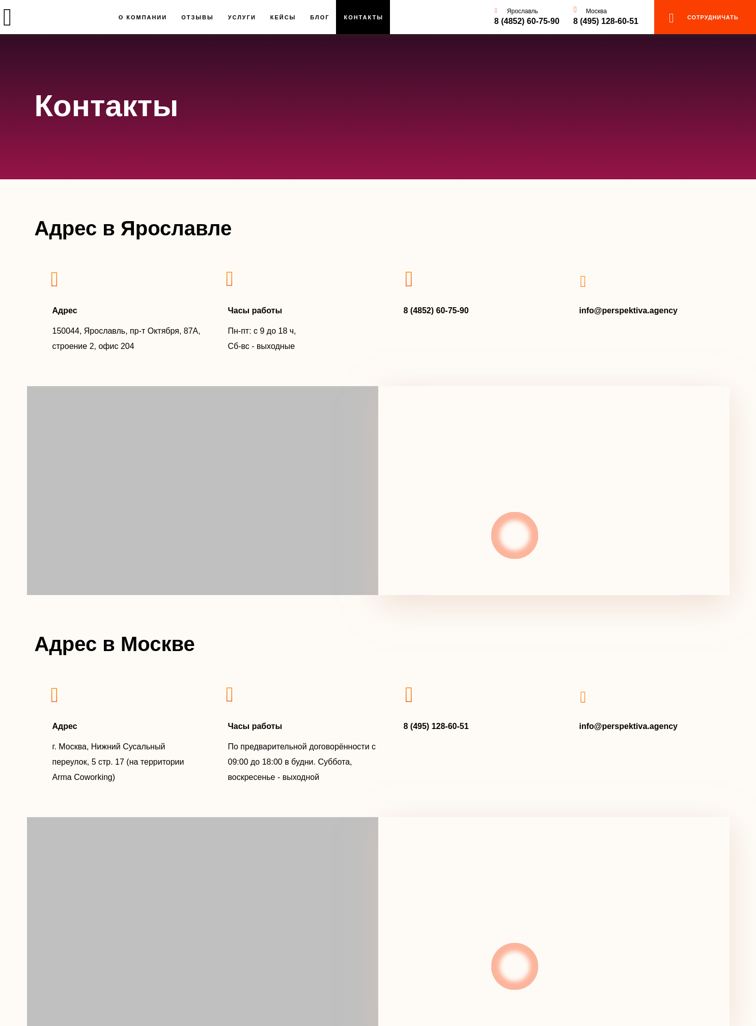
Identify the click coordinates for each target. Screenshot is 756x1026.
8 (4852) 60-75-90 (526, 21)
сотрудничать (712, 17)
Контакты (363, 17)
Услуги (242, 17)
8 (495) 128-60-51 (605, 21)
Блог (319, 17)
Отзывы (197, 17)
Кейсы (283, 17)
